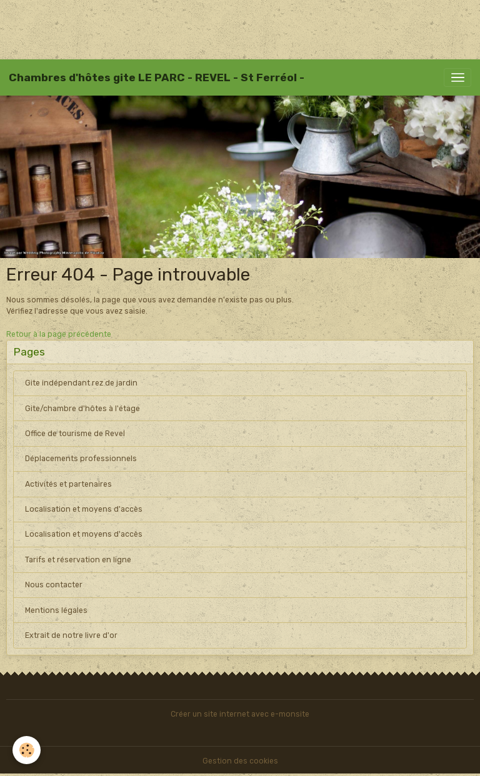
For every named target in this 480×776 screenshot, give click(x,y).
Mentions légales (56, 610)
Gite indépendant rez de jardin (81, 383)
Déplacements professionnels (81, 458)
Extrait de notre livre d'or (71, 635)
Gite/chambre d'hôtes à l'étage (82, 408)
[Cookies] (26, 750)
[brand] (156, 77)
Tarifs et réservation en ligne (78, 559)
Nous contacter (53, 584)
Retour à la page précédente (58, 334)
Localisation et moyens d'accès (83, 509)
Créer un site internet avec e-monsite (240, 714)
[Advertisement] (227, 28)
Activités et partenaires (68, 484)
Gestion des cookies (240, 761)
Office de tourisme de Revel (75, 433)
